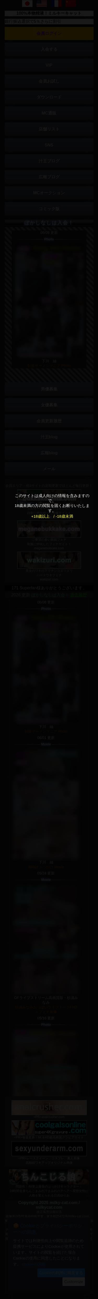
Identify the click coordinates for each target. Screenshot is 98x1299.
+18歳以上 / (43, 516)
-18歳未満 (64, 516)
